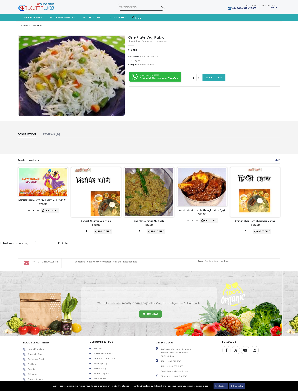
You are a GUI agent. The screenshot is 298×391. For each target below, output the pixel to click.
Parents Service (35, 376)
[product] (43, 182)
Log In (136, 18)
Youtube (245, 347)
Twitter (236, 347)
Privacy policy (100, 360)
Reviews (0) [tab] (51, 134)
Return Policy (100, 365)
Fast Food (32, 360)
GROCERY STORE (89, 17)
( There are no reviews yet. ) (155, 41)
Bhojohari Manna (146, 64)
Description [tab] (27, 134)
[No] (294, 386)
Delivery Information (103, 350)
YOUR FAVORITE (29, 17)
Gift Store (32, 371)
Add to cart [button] (51, 210)
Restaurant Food (36, 355)
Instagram (255, 347)
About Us (98, 345)
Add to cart (215, 77)
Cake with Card (35, 350)
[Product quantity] (193, 77)
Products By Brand (102, 370)
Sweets (31, 366)
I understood (220, 386)
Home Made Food (36, 345)
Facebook (226, 347)
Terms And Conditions (104, 355)
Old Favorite (100, 375)
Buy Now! (150, 310)
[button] (276, 160)
